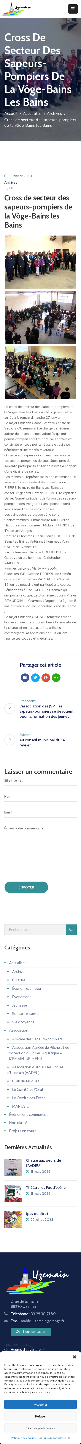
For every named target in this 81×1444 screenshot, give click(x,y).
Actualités (32, 113)
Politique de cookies (23, 1438)
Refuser (40, 1416)
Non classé (18, 1122)
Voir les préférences (40, 1428)
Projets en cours (22, 1131)
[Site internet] (40, 780)
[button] (74, 1357)
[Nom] (40, 796)
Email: (37, 1321)
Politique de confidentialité (54, 1438)
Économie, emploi (26, 988)
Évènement (21, 996)
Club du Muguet (25, 1081)
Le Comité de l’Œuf (27, 1089)
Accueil (10, 113)
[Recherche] (35, 929)
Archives (54, 113)
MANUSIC (20, 1106)
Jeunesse (19, 1005)
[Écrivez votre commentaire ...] (40, 844)
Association (18, 1030)
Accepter (40, 1404)
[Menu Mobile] (73, 9)
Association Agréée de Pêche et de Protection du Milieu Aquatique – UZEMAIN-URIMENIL (38, 1053)
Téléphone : (33, 1314)
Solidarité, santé (25, 1013)
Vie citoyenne (23, 1022)
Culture (18, 980)
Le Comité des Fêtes (28, 1098)
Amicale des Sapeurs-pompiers (37, 1039)
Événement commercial (28, 1114)
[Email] (40, 812)
